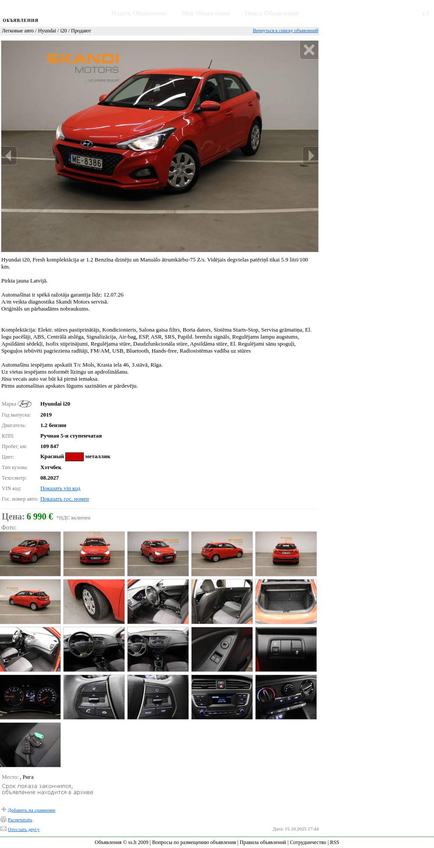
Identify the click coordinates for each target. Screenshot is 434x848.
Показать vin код (60, 488)
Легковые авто (18, 31)
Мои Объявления (205, 13)
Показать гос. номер (64, 498)
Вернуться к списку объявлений (285, 30)
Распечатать (20, 819)
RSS (334, 842)
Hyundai (47, 31)
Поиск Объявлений (272, 13)
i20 (63, 31)
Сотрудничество (308, 842)
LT (426, 13)
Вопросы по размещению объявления (194, 842)
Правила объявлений (263, 842)
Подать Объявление (139, 13)
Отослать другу (23, 829)
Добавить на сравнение (32, 810)
